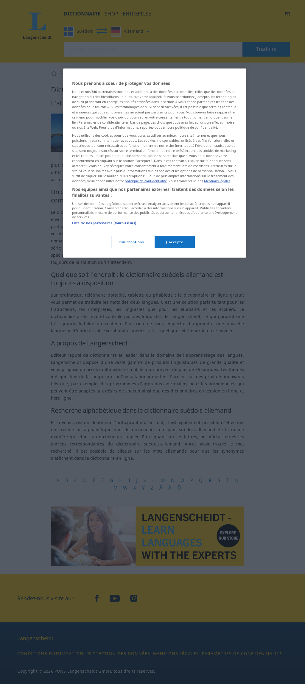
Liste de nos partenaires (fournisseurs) (104, 223)
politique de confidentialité (146, 181)
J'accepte (174, 242)
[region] (154, 163)
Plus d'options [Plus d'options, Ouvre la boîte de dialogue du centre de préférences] (131, 242)
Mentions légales (217, 181)
